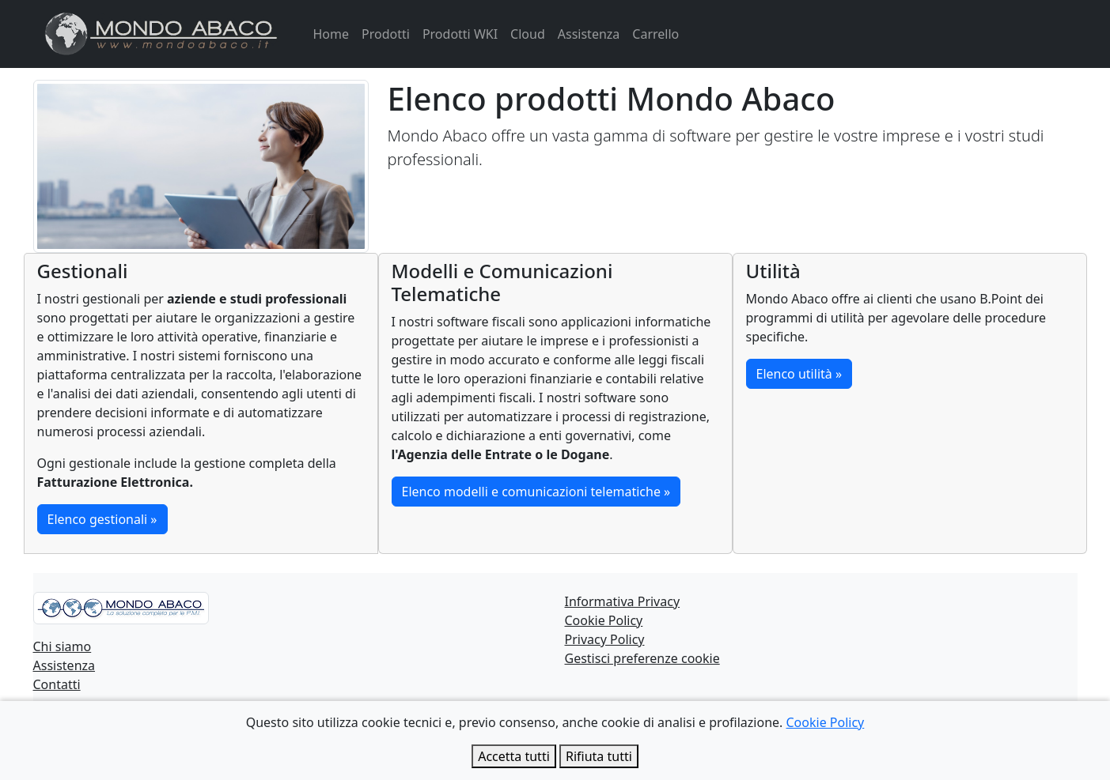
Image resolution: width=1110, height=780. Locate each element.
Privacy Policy (605, 639)
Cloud (527, 34)
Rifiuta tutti (599, 756)
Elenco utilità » (799, 373)
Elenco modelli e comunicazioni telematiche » (536, 491)
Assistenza (589, 34)
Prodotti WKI (460, 34)
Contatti (57, 684)
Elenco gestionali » (102, 519)
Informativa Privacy (622, 601)
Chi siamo (62, 646)
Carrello (655, 34)
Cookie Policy (604, 620)
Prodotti (386, 34)
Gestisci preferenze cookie (642, 658)
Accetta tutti (514, 756)
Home (331, 34)
